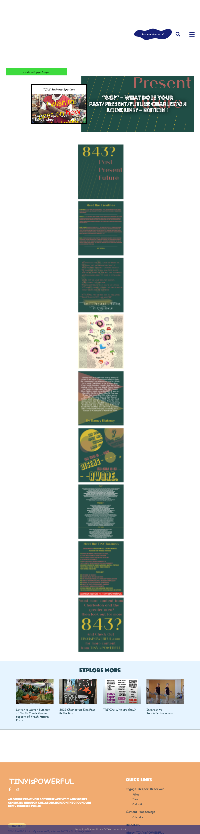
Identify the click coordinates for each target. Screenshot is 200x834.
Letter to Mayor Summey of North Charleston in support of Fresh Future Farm (33, 714)
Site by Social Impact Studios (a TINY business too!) (100, 829)
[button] (178, 34)
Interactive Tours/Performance (159, 711)
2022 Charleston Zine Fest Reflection (77, 711)
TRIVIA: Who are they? (119, 709)
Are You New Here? (153, 34)
